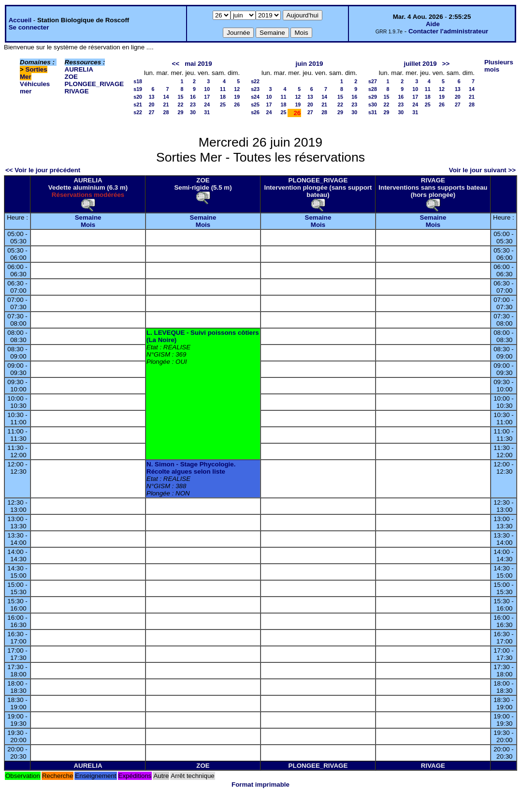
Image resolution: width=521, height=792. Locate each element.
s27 (372, 81)
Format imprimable (260, 784)
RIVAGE (77, 91)
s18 (137, 81)
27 (152, 112)
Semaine (88, 217)
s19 (137, 89)
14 (166, 97)
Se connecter (29, 27)
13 (152, 97)
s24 (255, 97)
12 (237, 89)
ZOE (71, 76)
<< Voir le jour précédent (42, 170)
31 (207, 112)
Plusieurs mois (498, 66)
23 (193, 104)
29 (181, 112)
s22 (137, 112)
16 (193, 97)
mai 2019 (198, 63)
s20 (137, 97)
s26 (255, 112)
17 (207, 97)
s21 (137, 104)
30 (193, 112)
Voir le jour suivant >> (482, 170)
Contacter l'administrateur (448, 31)
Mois (88, 224)
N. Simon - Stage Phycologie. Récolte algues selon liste (190, 468)
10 (207, 89)
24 (207, 104)
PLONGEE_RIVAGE (94, 84)
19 (237, 97)
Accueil (20, 20)
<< (176, 63)
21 (166, 104)
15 (181, 97)
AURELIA (79, 69)
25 (223, 104)
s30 (372, 104)
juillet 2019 (420, 63)
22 (181, 104)
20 (152, 104)
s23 (255, 89)
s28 (372, 89)
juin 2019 (309, 63)
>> (446, 63)
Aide (433, 24)
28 (166, 112)
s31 (372, 112)
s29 (372, 97)
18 (223, 97)
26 (237, 104)
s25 (255, 104)
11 (223, 89)
